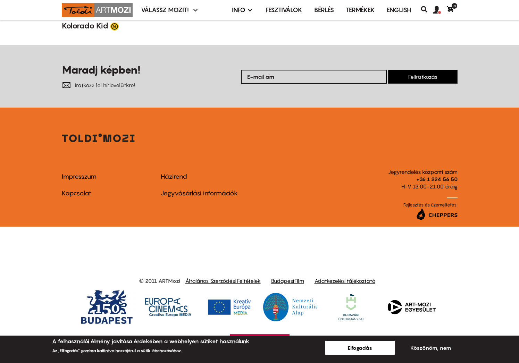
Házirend (174, 176)
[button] (440, 10)
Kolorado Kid (85, 25)
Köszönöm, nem (430, 348)
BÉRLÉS (324, 10)
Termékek (360, 10)
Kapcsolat (76, 193)
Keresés (427, 9)
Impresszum (79, 176)
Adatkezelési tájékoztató (345, 281)
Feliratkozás (422, 77)
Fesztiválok (284, 10)
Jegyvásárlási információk (199, 193)
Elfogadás (360, 348)
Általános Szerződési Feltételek (223, 281)
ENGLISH (399, 10)
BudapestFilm (287, 281)
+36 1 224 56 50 (437, 179)
